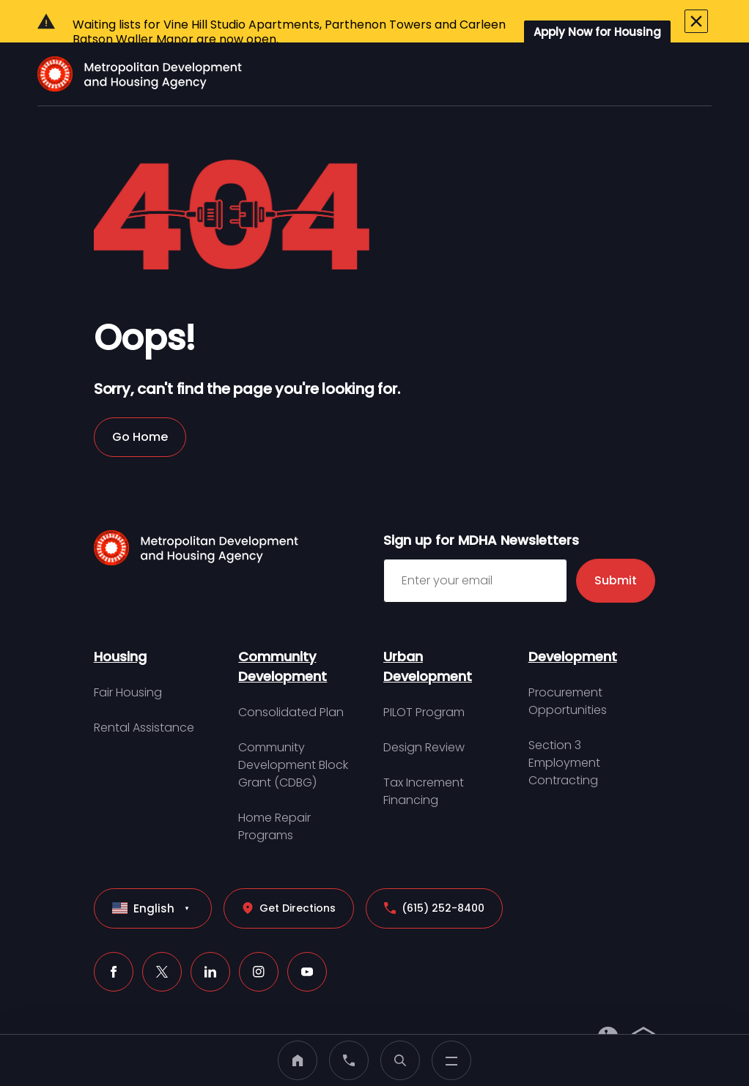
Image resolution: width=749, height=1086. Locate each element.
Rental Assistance (144, 693)
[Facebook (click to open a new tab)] (113, 938)
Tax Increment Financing (423, 757)
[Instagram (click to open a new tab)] (258, 938)
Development (572, 623)
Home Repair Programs (274, 793)
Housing (120, 623)
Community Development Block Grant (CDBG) (293, 731)
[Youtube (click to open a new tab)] (307, 938)
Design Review (424, 713)
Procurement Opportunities (567, 667)
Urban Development (427, 633)
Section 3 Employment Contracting (564, 729)
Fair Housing (128, 658)
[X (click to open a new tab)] (162, 938)
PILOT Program (424, 678)
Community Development (282, 633)
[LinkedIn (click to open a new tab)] (210, 938)
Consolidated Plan (291, 678)
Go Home (140, 403)
